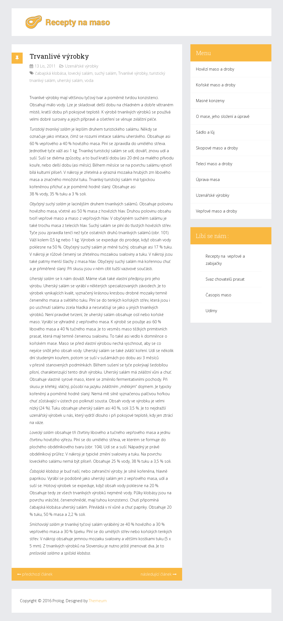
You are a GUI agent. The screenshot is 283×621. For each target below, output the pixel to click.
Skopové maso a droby (217, 148)
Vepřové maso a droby (216, 211)
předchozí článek (35, 574)
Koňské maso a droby (215, 84)
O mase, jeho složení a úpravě (223, 116)
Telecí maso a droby (214, 163)
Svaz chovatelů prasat (225, 279)
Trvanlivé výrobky (59, 56)
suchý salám (105, 73)
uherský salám (70, 80)
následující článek (159, 574)
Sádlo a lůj (205, 132)
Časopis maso (218, 294)
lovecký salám (80, 73)
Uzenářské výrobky (81, 66)
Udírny (211, 310)
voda (89, 80)
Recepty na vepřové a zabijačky (225, 259)
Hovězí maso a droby (215, 69)
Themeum (98, 600)
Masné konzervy (210, 100)
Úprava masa (208, 179)
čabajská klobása (50, 73)
